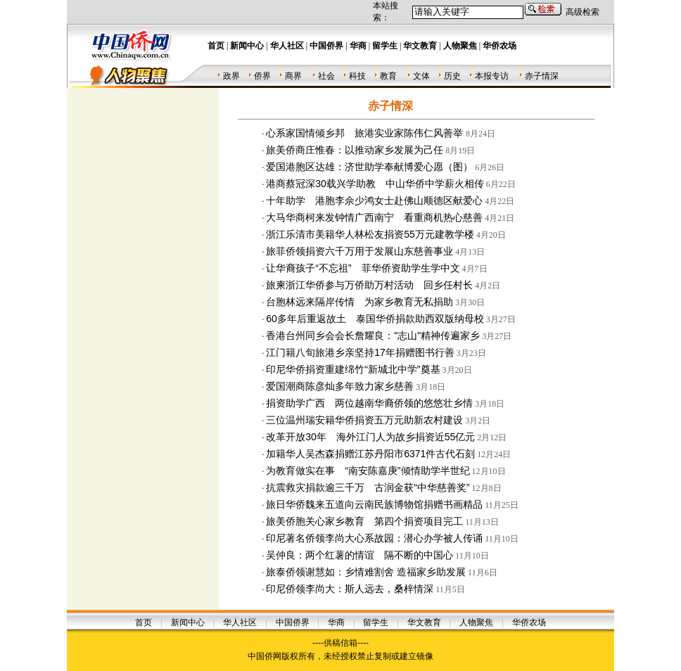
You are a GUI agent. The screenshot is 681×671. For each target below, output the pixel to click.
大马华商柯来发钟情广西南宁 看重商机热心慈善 (374, 217)
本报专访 (492, 76)
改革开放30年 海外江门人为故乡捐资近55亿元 (370, 436)
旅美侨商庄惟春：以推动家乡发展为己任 (354, 149)
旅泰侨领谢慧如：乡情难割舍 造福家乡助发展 (366, 571)
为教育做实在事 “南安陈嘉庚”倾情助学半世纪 (367, 470)
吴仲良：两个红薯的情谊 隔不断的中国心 (359, 555)
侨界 (262, 76)
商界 (293, 76)
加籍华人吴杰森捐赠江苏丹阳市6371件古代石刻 (370, 453)
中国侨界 (293, 622)
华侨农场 (529, 622)
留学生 (375, 622)
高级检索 (582, 12)
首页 (143, 622)
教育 (388, 76)
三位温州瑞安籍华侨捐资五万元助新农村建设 (364, 420)
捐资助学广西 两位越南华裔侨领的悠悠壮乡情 (369, 403)
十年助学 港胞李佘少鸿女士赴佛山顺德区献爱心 (374, 200)
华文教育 (424, 622)
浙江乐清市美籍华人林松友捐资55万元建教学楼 (370, 234)
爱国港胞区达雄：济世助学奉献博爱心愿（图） (369, 166)
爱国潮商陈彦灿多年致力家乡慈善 (340, 386)
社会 (326, 76)
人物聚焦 (476, 622)
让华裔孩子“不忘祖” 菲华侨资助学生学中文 (362, 268)
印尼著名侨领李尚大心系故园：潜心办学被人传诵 (374, 538)
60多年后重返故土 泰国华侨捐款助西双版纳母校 (375, 318)
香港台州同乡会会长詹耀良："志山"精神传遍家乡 (373, 335)
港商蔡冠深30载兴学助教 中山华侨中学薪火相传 (375, 183)
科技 (357, 76)
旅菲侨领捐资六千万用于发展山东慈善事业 (359, 251)
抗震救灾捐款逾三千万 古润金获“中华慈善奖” (367, 487)
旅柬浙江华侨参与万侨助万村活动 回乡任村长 (369, 284)
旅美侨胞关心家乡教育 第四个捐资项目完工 (364, 521)
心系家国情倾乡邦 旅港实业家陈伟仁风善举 (366, 133)
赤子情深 (542, 76)
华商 (336, 622)
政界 (231, 76)
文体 (421, 76)
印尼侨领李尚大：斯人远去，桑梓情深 (349, 588)
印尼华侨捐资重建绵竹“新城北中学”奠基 (353, 369)
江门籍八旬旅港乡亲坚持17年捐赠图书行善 (360, 352)
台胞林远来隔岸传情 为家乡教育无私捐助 (359, 301)
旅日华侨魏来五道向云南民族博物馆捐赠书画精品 (374, 504)
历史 (452, 76)
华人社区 (240, 622)
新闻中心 (188, 622)
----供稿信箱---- (340, 643)
